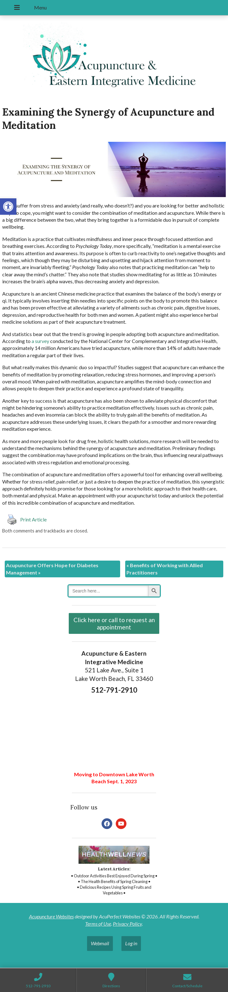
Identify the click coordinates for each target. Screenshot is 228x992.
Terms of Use (98, 924)
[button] (8, 206)
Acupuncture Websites (51, 916)
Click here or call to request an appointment (114, 623)
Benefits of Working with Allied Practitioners (164, 568)
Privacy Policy (127, 924)
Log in (131, 943)
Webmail (100, 943)
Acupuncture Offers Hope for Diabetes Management (52, 568)
